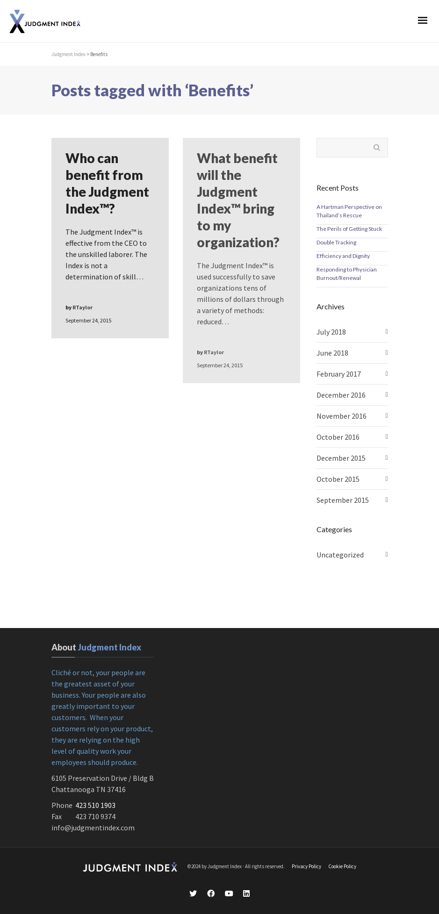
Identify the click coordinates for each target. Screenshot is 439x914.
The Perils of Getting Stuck (349, 228)
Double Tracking (336, 242)
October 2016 (338, 437)
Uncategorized (340, 554)
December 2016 (341, 395)
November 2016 (342, 416)
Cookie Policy (342, 866)
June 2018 (332, 352)
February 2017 (339, 373)
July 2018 (331, 331)
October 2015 (338, 479)
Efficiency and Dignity (343, 255)
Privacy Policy (306, 866)
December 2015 (341, 458)
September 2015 (343, 500)
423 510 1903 (95, 805)
